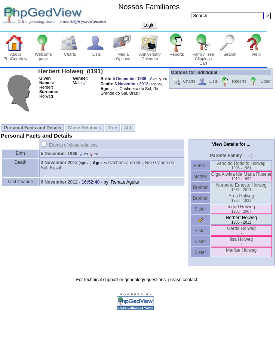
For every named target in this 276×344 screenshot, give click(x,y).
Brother (200, 187)
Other (259, 81)
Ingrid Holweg (241, 209)
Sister (200, 209)
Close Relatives (84, 127)
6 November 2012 (59, 182)
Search (229, 52)
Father (200, 165)
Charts (70, 52)
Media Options (123, 54)
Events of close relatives (73, 145)
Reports (176, 52)
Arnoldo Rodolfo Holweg (241, 165)
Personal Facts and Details (32, 127)
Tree (112, 127)
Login (149, 25)
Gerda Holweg (241, 230)
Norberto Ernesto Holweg (241, 187)
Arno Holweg (241, 198)
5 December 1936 (59, 153)
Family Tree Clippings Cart (203, 56)
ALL (128, 127)
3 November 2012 (59, 162)
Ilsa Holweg (241, 241)
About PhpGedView (15, 54)
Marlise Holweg (241, 252)
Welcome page (43, 54)
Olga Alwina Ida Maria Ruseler (241, 176)
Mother (200, 176)
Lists (96, 52)
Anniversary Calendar (150, 54)
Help (256, 52)
